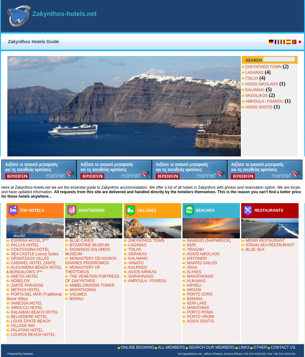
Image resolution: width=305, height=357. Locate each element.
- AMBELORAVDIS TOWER (91, 285)
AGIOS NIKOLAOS (261, 84)
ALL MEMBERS (171, 347)
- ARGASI (193, 290)
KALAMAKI (254, 90)
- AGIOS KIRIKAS (141, 272)
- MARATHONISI (81, 290)
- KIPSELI (193, 285)
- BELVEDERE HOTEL (28, 316)
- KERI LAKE (196, 303)
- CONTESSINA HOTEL (29, 249)
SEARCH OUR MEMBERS (212, 347)
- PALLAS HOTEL (24, 245)
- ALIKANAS (195, 281)
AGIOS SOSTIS (258, 107)
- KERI (190, 245)
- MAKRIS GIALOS (201, 263)
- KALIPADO (136, 267)
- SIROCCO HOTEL (26, 307)
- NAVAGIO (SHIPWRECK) (208, 240)
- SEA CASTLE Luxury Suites (34, 254)
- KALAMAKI (136, 258)
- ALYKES (193, 272)
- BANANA (194, 299)
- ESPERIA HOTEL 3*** (29, 240)
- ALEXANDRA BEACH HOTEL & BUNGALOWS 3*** (34, 269)
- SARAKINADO (139, 276)
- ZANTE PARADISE (26, 285)
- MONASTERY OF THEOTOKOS (82, 269)
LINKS (244, 347)
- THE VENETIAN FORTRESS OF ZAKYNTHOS (92, 278)
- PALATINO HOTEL (26, 330)
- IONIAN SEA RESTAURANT (268, 245)
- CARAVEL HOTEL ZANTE (32, 263)
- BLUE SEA (253, 249)
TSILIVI (251, 78)
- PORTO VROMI (199, 316)
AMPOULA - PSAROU (264, 101)
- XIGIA (191, 267)
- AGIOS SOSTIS (199, 321)
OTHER (260, 347)
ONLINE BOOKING (137, 347)
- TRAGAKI (194, 249)
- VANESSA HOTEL (25, 303)
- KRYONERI (196, 258)
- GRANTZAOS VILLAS (29, 258)
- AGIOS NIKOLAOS (202, 254)
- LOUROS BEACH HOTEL (32, 334)
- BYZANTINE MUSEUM (88, 245)
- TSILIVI (133, 249)
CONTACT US (283, 347)
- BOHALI (75, 299)
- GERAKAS (136, 254)
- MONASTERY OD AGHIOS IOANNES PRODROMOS (90, 260)
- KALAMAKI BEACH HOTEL (33, 312)
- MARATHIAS (197, 307)
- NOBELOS (19, 281)
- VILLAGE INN (21, 325)
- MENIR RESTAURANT (264, 240)
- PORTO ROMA (199, 312)
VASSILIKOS (256, 95)
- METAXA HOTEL (24, 290)
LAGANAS (254, 72)
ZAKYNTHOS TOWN (263, 67)
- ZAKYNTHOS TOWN (145, 240)
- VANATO (135, 263)
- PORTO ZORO (199, 294)
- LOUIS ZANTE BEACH (29, 321)
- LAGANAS (136, 245)
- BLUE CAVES (80, 240)
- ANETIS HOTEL (23, 276)
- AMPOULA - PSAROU (146, 281)
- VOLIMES (77, 294)
